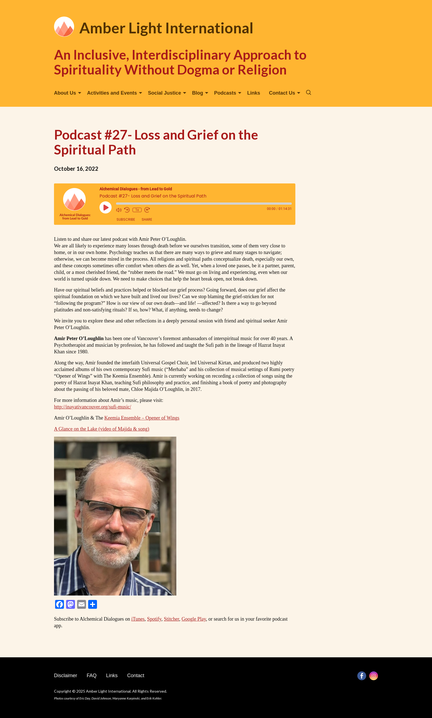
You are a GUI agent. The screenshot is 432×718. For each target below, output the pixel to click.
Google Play (194, 619)
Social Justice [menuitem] (164, 93)
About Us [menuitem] (65, 93)
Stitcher (171, 619)
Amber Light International (166, 28)
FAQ (91, 675)
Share (147, 219)
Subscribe (126, 219)
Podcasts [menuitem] (225, 93)
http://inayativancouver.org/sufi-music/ (92, 407)
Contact (135, 675)
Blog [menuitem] (197, 93)
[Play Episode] (105, 207)
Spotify (154, 619)
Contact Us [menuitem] (282, 93)
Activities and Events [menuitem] (112, 93)
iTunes (137, 619)
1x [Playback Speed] (137, 210)
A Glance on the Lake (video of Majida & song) (101, 429)
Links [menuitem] (253, 93)
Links (112, 675)
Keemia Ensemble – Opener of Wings (141, 418)
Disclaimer (65, 675)
